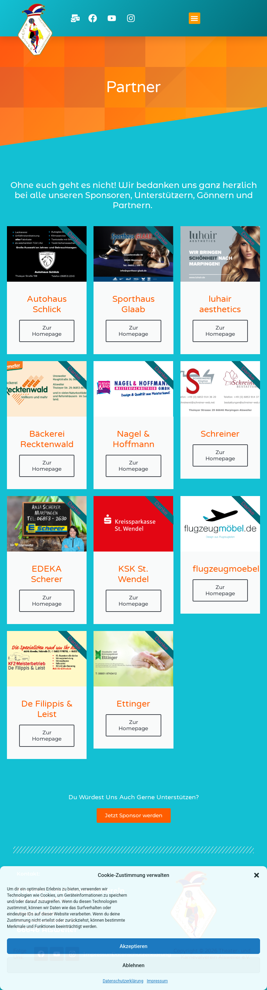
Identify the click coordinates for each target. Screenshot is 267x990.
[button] (256, 875)
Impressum (157, 981)
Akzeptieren (133, 946)
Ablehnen (133, 965)
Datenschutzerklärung (123, 981)
